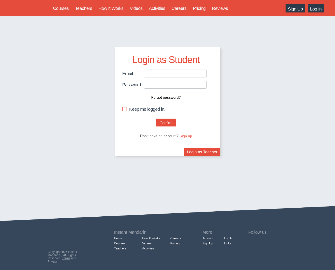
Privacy (52, 261)
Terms (66, 258)
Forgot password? (166, 97)
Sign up (186, 136)
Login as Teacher (202, 152)
